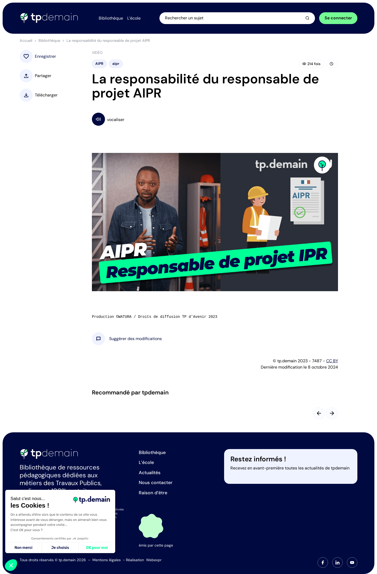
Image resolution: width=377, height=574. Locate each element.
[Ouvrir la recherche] (237, 18)
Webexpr (154, 560)
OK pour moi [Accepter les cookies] (97, 548)
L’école (146, 462)
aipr (115, 63)
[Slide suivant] (332, 413)
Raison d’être (153, 493)
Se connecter (338, 18)
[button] (135, 339)
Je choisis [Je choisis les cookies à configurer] (60, 548)
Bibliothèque (49, 40)
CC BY (332, 361)
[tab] (323, 562)
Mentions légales (106, 560)
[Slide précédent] (319, 413)
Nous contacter (156, 482)
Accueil (26, 40)
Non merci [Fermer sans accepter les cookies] (23, 548)
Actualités (149, 472)
